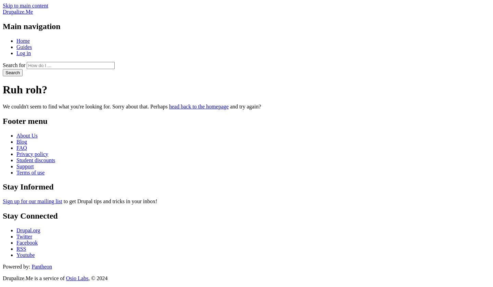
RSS (21, 249)
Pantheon (41, 267)
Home (23, 41)
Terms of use (30, 172)
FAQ (21, 148)
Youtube (25, 255)
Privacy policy (32, 154)
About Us (27, 136)
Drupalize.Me (18, 12)
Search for (14, 65)
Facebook (27, 243)
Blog (21, 142)
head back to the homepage (199, 106)
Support (25, 166)
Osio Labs (77, 278)
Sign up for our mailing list (32, 201)
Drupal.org (28, 230)
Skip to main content (25, 6)
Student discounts (35, 160)
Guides (24, 47)
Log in (23, 53)
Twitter (24, 236)
